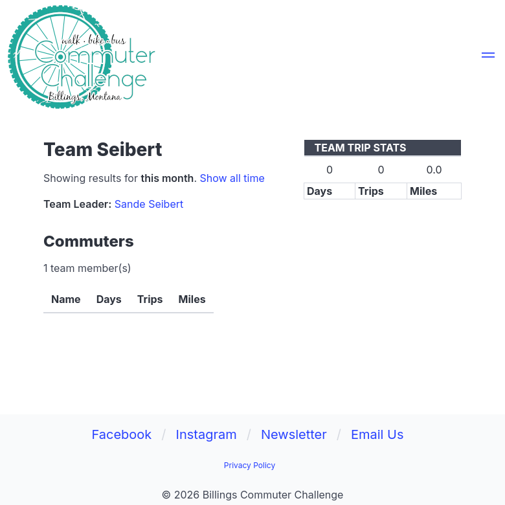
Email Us (377, 434)
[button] (488, 57)
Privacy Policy (249, 465)
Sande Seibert (149, 203)
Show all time (231, 178)
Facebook (121, 434)
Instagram (206, 434)
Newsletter (294, 434)
